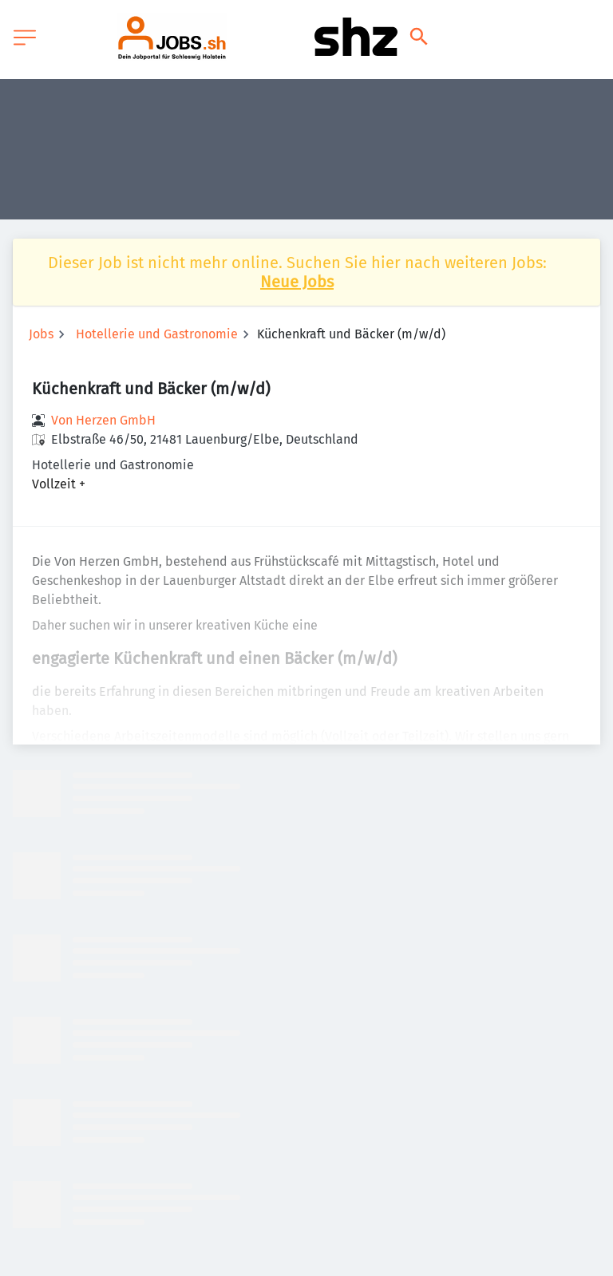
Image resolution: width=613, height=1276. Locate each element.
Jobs (41, 334)
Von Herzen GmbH (103, 420)
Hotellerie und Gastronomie (157, 334)
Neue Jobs (297, 281)
